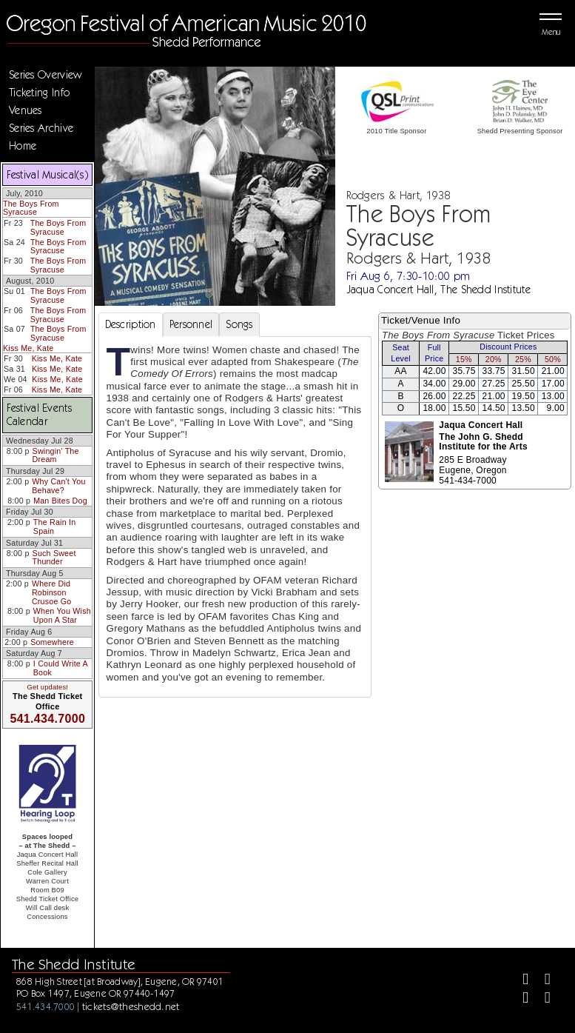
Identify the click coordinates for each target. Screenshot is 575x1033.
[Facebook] (519, 981)
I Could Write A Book (60, 668)
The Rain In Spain (54, 526)
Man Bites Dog (60, 500)
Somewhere (52, 642)
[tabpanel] (235, 517)
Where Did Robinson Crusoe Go (51, 592)
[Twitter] (541, 981)
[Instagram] (519, 999)
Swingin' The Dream (56, 455)
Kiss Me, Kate (28, 348)
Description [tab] (130, 324)
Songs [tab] (239, 324)
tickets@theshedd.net (131, 1006)
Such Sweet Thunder (54, 557)
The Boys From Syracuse (31, 208)
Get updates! (47, 687)
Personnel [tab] (191, 324)
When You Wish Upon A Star (62, 615)
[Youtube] (541, 999)
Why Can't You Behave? (58, 486)
